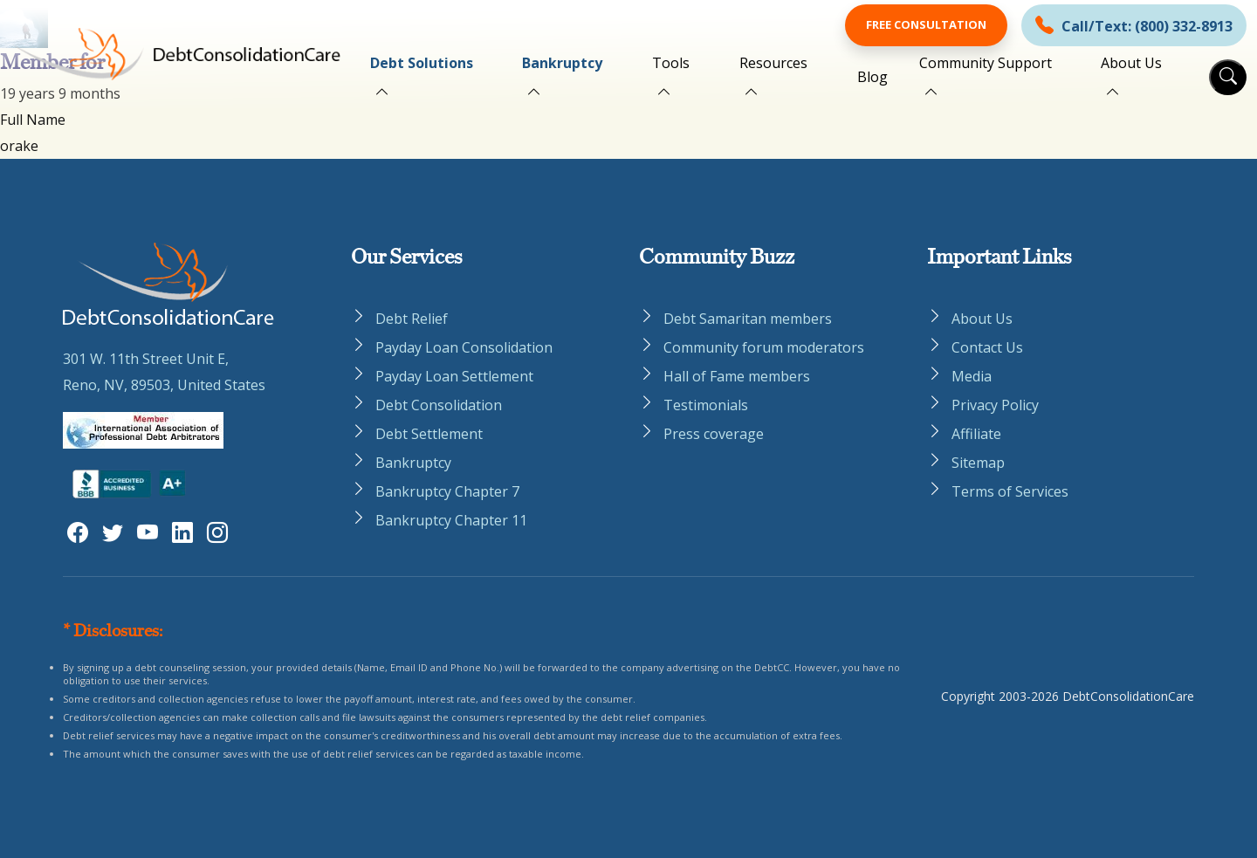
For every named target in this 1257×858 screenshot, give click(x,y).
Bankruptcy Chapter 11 (451, 520)
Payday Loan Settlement (454, 376)
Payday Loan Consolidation (464, 347)
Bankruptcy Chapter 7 (447, 491)
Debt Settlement (429, 433)
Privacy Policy (995, 405)
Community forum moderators (763, 347)
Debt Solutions (421, 62)
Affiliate (976, 433)
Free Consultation (926, 24)
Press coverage (713, 433)
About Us (1131, 62)
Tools (671, 62)
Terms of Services (1009, 491)
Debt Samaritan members (747, 318)
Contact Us (987, 347)
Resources (773, 62)
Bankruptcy (562, 62)
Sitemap (978, 462)
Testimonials (705, 405)
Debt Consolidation (438, 405)
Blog (872, 76)
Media (971, 376)
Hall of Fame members (736, 376)
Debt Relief (411, 318)
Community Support (985, 62)
